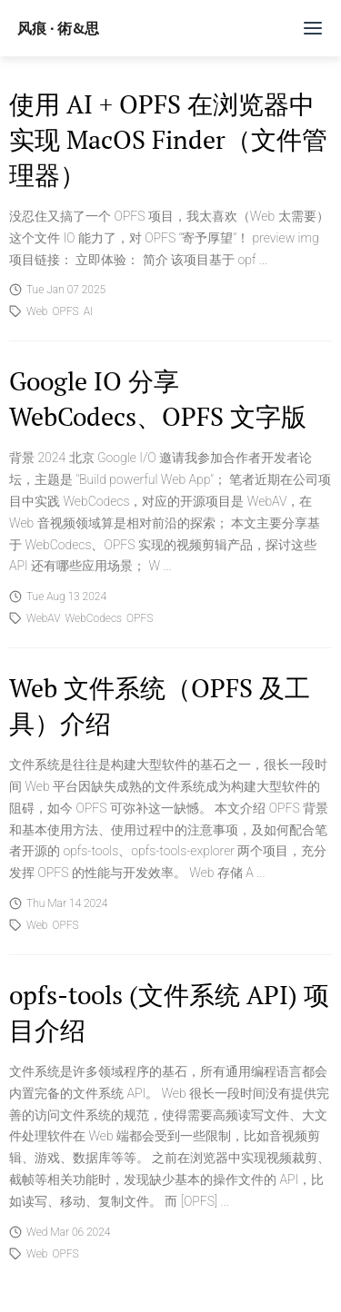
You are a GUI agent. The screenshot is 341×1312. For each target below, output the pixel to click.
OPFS (65, 311)
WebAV (43, 618)
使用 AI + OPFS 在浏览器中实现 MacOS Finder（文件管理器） (168, 139)
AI (88, 311)
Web (36, 311)
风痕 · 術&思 (58, 28)
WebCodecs (93, 618)
